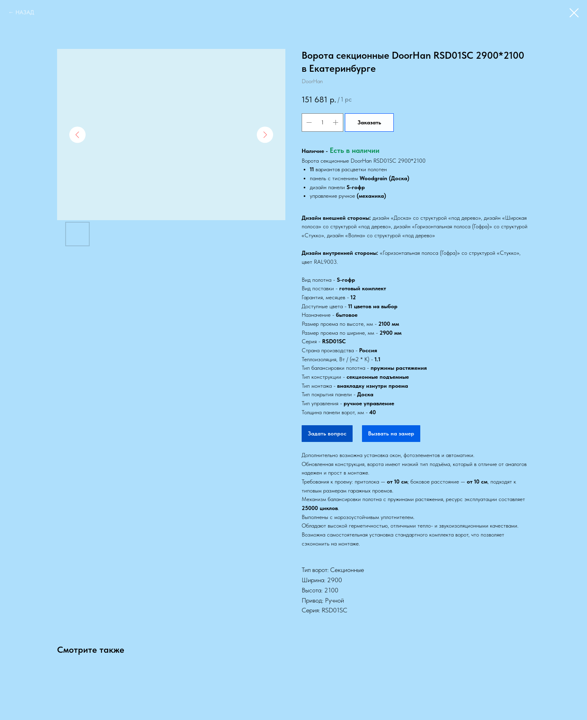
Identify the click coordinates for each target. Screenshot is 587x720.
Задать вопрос (327, 433)
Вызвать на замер (391, 433)
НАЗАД (24, 12)
